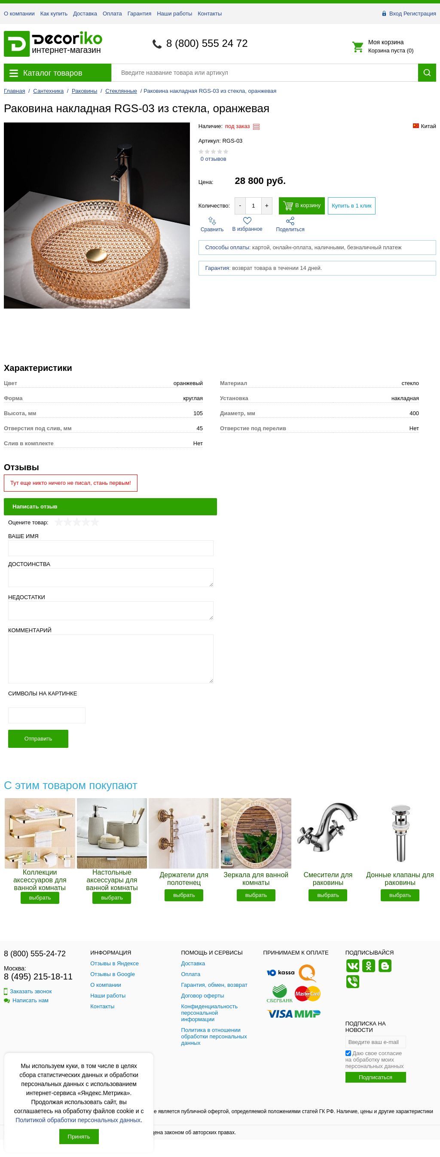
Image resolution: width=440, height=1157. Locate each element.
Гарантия (139, 13)
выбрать (40, 897)
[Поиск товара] (265, 72)
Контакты (210, 13)
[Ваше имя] (111, 548)
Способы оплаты (227, 247)
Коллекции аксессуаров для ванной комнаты (40, 880)
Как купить (53, 13)
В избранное (247, 224)
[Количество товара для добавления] (253, 205)
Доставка (85, 13)
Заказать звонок (28, 991)
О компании (19, 13)
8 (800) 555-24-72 (35, 953)
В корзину (302, 206)
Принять (79, 1136)
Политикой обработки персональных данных (78, 1120)
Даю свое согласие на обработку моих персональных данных (374, 1059)
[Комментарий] (111, 658)
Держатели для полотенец (183, 878)
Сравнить (212, 225)
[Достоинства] (111, 577)
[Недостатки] (111, 610)
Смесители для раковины (327, 878)
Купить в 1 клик (351, 205)
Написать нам (26, 1000)
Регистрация (419, 13)
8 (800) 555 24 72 (207, 43)
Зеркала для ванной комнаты (255, 878)
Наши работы (174, 13)
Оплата (112, 13)
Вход (395, 13)
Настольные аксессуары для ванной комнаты (112, 880)
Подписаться (375, 1077)
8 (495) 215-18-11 (38, 976)
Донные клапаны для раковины (400, 878)
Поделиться (290, 225)
